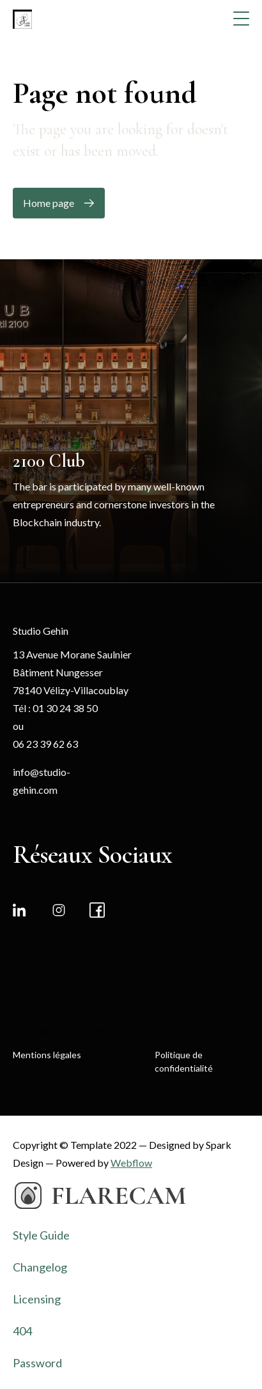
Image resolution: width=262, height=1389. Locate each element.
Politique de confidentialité (184, 1061)
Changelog (40, 1267)
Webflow (131, 1163)
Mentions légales (47, 1054)
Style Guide (41, 1235)
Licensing (37, 1299)
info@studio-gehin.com (41, 781)
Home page (48, 203)
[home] (16, 17)
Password (37, 1363)
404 (22, 1331)
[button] (242, 18)
